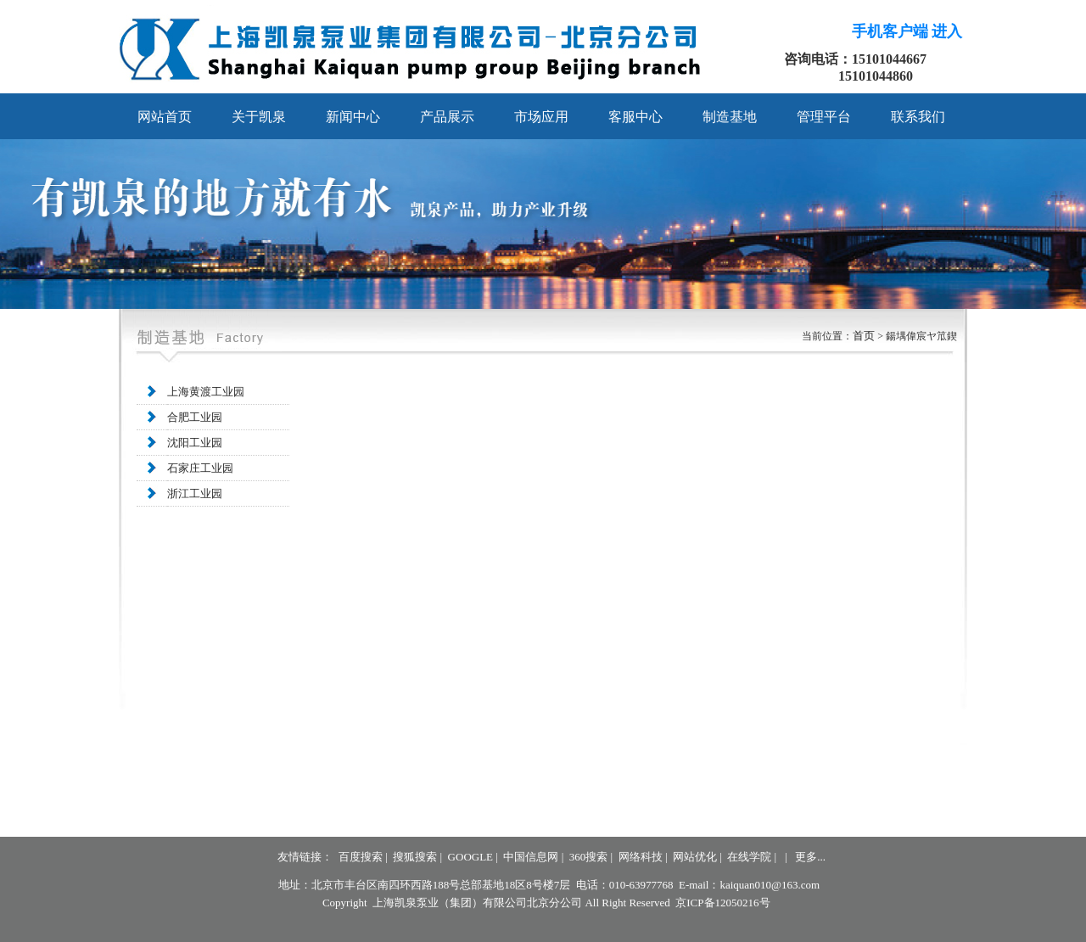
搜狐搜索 (415, 856)
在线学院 (749, 856)
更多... (810, 856)
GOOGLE (470, 856)
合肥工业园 (194, 417)
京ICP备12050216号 (722, 902)
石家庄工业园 (200, 468)
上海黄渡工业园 (205, 391)
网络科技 (641, 856)
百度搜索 (361, 856)
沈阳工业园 (194, 442)
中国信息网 (530, 856)
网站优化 (695, 856)
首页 (865, 335)
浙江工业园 (194, 493)
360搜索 (588, 856)
